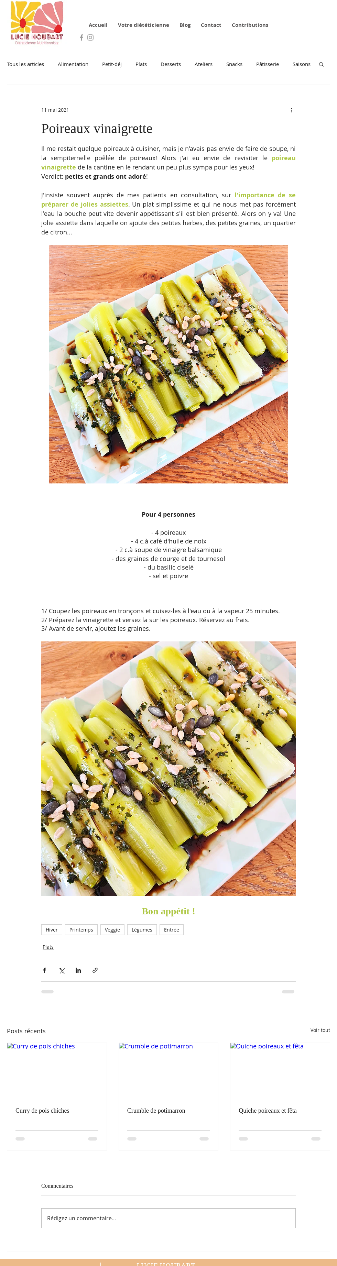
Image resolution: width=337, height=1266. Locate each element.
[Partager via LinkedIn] (78, 970)
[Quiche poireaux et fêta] (280, 1071)
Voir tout (320, 1030)
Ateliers (204, 63)
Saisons (302, 63)
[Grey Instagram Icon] (90, 37)
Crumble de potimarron (156, 1110)
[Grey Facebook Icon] (81, 37)
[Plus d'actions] (291, 110)
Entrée (171, 929)
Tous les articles (25, 63)
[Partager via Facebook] (44, 970)
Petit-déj (112, 63)
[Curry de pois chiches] (57, 1071)
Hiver (52, 929)
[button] (321, 64)
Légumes (142, 929)
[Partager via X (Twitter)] (61, 970)
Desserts (171, 63)
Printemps (81, 929)
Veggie (112, 929)
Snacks (234, 63)
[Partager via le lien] (95, 970)
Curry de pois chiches (42, 1110)
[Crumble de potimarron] (168, 1071)
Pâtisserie (267, 63)
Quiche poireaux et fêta (267, 1110)
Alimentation (73, 63)
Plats (141, 63)
